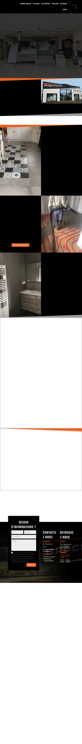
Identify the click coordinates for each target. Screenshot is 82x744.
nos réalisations (20, 245)
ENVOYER (31, 565)
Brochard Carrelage (25, 4)
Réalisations (55, 4)
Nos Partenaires (45, 4)
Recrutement (63, 4)
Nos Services (36, 4)
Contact (65, 9)
